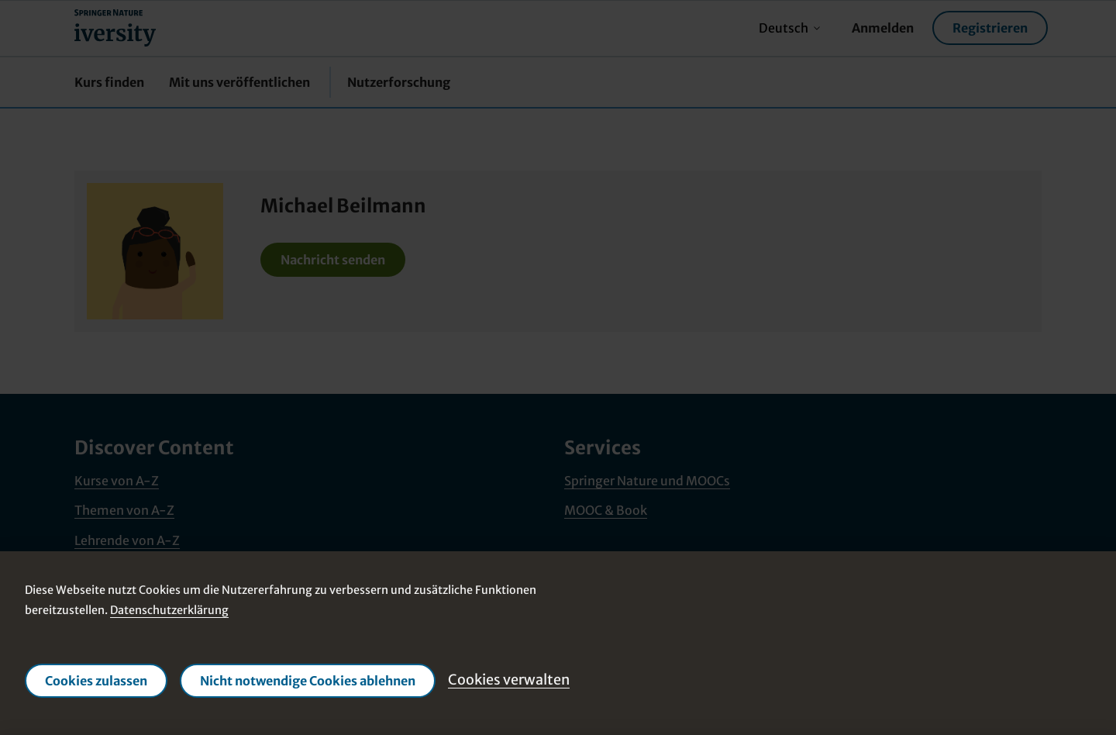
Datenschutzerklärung (169, 610)
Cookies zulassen (96, 680)
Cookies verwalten (509, 679)
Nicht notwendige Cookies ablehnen (307, 680)
